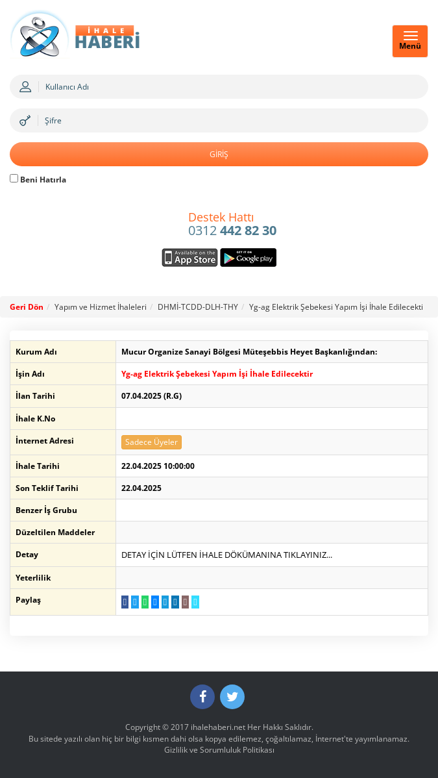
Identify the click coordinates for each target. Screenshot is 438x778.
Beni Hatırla (38, 179)
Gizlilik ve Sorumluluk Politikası (219, 749)
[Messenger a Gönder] (154, 602)
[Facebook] (202, 696)
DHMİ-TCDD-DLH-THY (198, 306)
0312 (232, 224)
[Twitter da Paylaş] (134, 602)
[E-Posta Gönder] (185, 602)
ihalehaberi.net (218, 727)
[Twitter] (232, 696)
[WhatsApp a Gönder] (145, 602)
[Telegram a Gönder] (165, 602)
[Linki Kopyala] (195, 602)
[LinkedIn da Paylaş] (174, 602)
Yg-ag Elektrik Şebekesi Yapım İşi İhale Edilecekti (336, 306)
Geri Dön (26, 306)
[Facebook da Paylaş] (124, 602)
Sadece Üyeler (151, 441)
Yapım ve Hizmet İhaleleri (101, 306)
